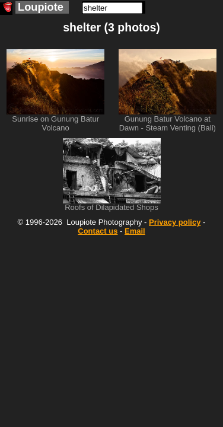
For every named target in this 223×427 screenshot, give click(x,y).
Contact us (97, 231)
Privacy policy (174, 222)
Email (135, 231)
